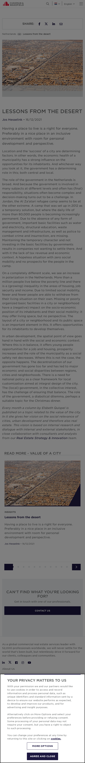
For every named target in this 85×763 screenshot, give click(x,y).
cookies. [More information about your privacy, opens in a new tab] (56, 738)
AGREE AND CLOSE (42, 756)
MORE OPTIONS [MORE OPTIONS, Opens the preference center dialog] (42, 746)
